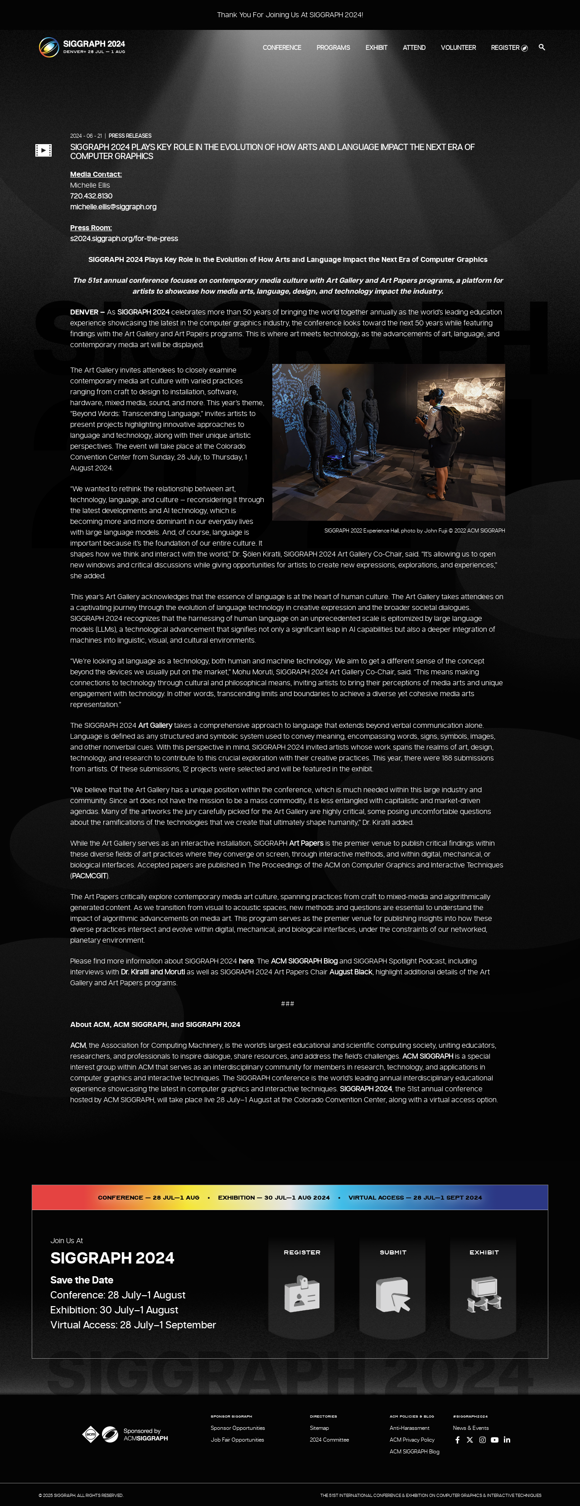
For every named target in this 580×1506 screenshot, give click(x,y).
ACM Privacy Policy (412, 1439)
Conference (282, 48)
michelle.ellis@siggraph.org (113, 207)
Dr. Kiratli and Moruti (153, 972)
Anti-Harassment (410, 1428)
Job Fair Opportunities (237, 1439)
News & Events (471, 1428)
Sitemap (319, 1428)
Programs (333, 48)
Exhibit (376, 48)
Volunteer (458, 48)
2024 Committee (329, 1439)
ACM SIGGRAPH (427, 1056)
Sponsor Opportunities (238, 1428)
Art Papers (306, 843)
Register (505, 48)
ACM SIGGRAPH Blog (304, 961)
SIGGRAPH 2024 (143, 312)
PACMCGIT (89, 876)
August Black (350, 972)
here (246, 961)
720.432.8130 (91, 196)
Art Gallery (155, 725)
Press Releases (130, 136)
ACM (78, 1045)
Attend (414, 48)
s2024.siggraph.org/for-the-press (124, 238)
